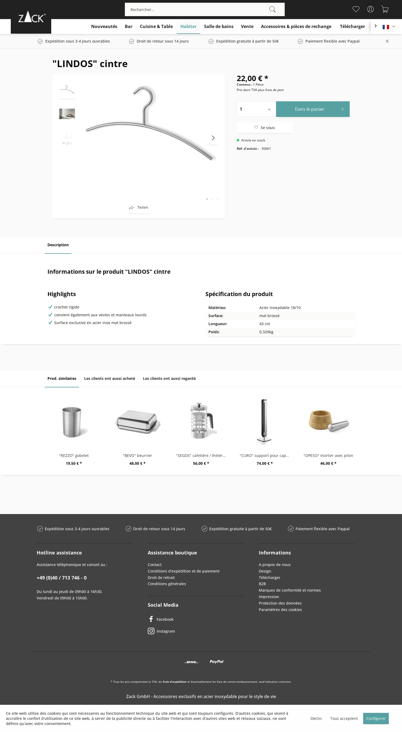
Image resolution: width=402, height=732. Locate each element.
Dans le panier (320, 108)
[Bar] (128, 26)
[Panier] (385, 9)
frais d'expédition (175, 682)
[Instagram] (196, 631)
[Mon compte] (371, 9)
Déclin (316, 718)
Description (58, 244)
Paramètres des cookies (280, 609)
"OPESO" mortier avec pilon (328, 455)
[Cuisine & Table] (156, 26)
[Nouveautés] (104, 26)
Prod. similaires (61, 378)
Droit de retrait (161, 577)
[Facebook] (196, 619)
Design (265, 571)
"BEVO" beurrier (137, 455)
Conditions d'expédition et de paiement (183, 571)
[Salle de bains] (218, 26)
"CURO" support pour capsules (266, 455)
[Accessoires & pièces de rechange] (296, 26)
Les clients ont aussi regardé (169, 378)
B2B (262, 583)
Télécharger (269, 577)
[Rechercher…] (205, 9)
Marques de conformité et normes (290, 590)
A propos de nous (275, 564)
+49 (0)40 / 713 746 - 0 (62, 577)
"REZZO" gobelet (74, 455)
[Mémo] (356, 9)
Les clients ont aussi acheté (109, 378)
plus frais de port (271, 90)
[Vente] (247, 26)
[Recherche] (272, 9)
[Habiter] (188, 26)
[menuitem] (205, 9)
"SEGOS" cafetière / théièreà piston (202, 455)
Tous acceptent (344, 718)
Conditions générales (167, 583)
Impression (269, 596)
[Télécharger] (352, 26)
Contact (155, 564)
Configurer (376, 718)
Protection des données (280, 603)
